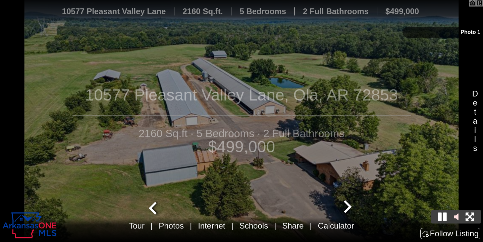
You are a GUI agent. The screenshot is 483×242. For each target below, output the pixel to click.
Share (293, 225)
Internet (211, 225)
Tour (137, 225)
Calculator (336, 225)
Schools (253, 225)
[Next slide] (347, 207)
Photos (171, 225)
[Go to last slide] (153, 207)
